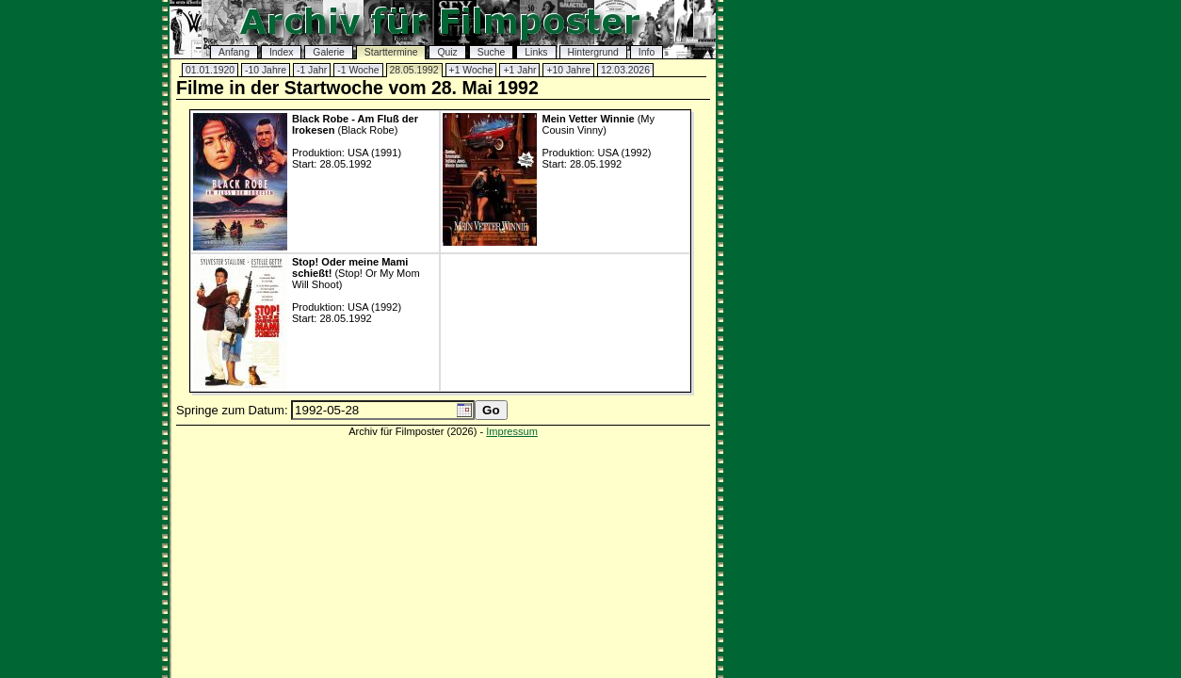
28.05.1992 (414, 70)
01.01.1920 (210, 70)
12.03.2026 (625, 70)
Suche (491, 52)
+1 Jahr (519, 70)
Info (647, 52)
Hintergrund (593, 52)
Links (536, 52)
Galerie (329, 52)
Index (281, 52)
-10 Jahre (265, 70)
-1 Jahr (312, 70)
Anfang (234, 52)
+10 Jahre (568, 70)
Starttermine (391, 52)
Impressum (512, 431)
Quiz (447, 52)
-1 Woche (358, 70)
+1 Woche (471, 70)
